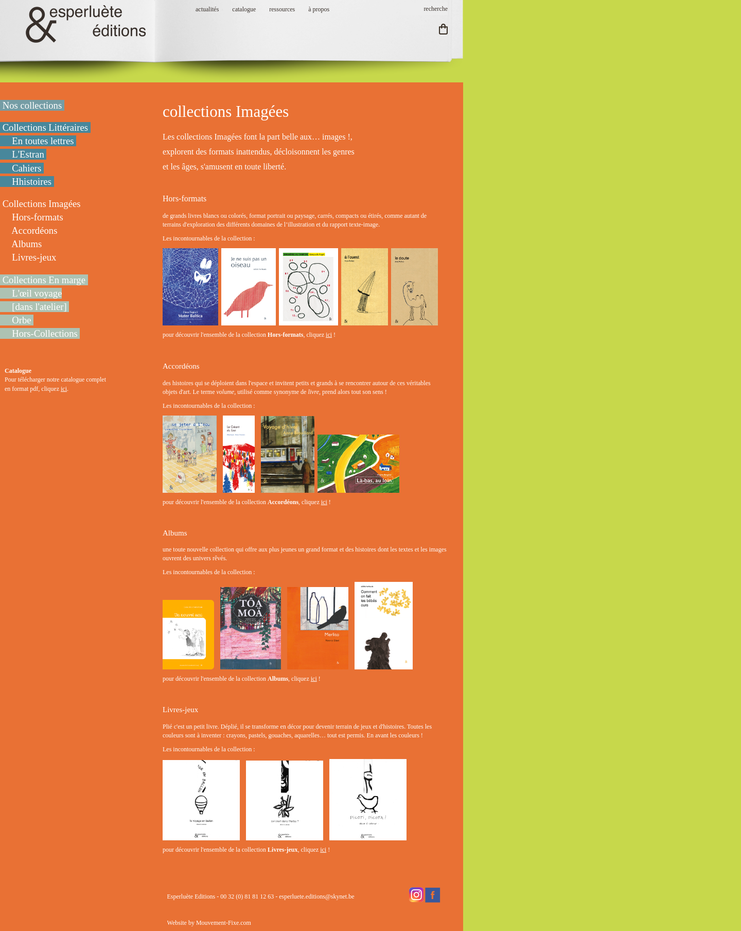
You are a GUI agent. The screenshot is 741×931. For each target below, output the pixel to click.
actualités (207, 9)
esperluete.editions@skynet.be (316, 896)
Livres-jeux (180, 709)
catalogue (244, 9)
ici (64, 388)
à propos (318, 9)
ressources (282, 9)
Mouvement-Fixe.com (223, 922)
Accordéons (181, 366)
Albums (175, 533)
